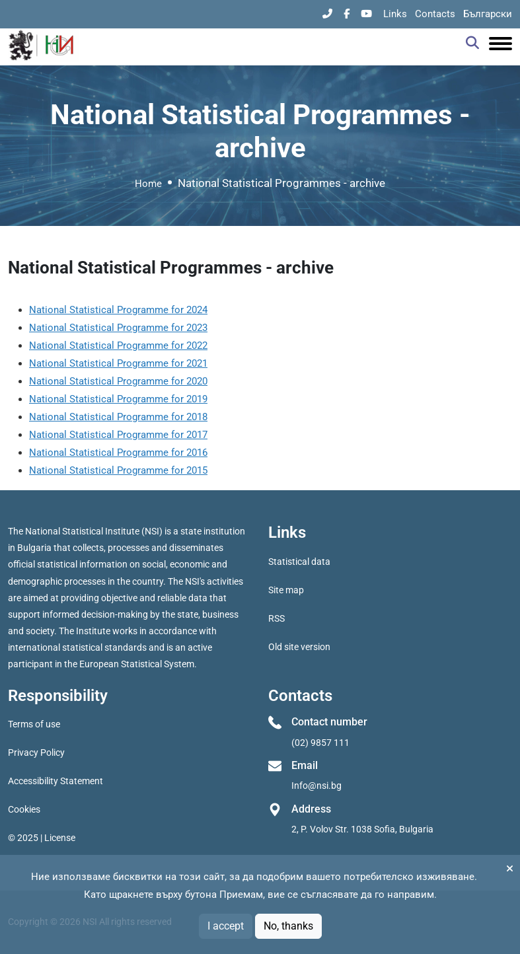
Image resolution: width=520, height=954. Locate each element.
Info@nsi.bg (316, 785)
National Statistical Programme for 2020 (118, 381)
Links (395, 14)
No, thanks (288, 926)
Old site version (299, 647)
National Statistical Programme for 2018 (118, 417)
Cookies (24, 809)
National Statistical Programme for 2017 (118, 435)
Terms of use (34, 724)
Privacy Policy (36, 752)
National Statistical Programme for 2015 (118, 470)
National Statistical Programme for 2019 (118, 399)
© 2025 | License (41, 837)
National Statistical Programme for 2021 (118, 363)
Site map (286, 590)
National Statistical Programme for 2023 (118, 328)
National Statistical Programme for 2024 (118, 310)
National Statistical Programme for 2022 (118, 345)
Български (487, 14)
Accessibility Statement (55, 781)
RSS (276, 618)
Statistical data (299, 561)
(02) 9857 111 (320, 742)
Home (148, 184)
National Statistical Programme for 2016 (118, 453)
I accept (225, 926)
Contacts (435, 14)
